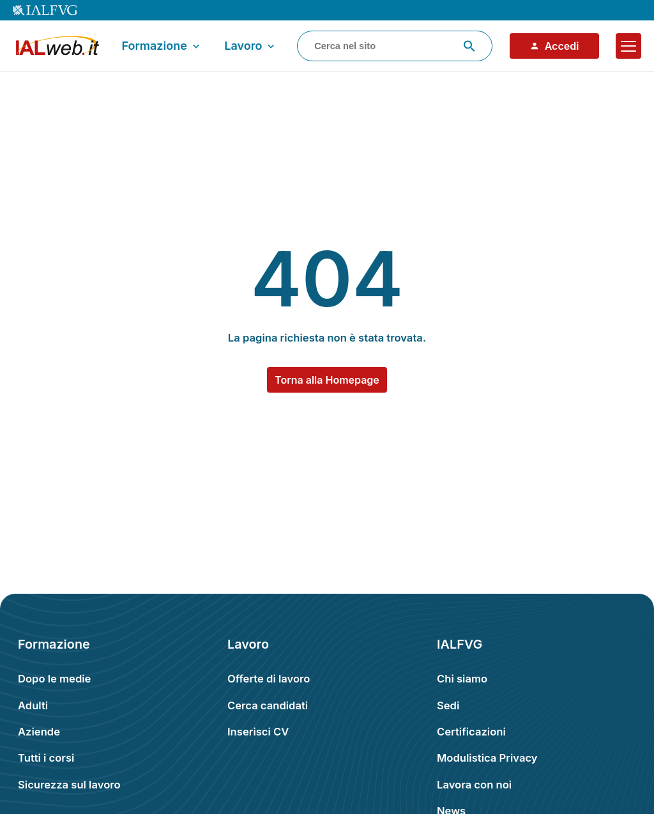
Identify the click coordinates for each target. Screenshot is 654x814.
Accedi (554, 46)
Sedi (448, 705)
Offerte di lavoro (268, 678)
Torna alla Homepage (327, 379)
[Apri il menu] (628, 46)
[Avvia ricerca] (469, 46)
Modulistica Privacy (487, 757)
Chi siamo (462, 678)
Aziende (39, 731)
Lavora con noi (474, 784)
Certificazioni (471, 731)
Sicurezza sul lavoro (69, 784)
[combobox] (394, 46)
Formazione (161, 46)
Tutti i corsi (46, 757)
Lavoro (250, 46)
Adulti (33, 705)
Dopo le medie (54, 678)
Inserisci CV (258, 731)
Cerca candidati (267, 705)
